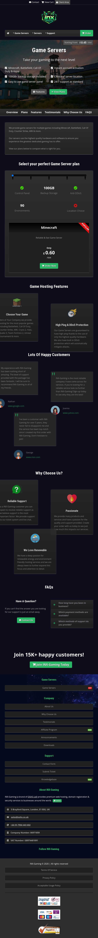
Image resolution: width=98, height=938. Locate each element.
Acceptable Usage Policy (49, 885)
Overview (12, 112)
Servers (37, 33)
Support (51, 33)
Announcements (49, 737)
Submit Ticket (49, 771)
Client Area (62, 2)
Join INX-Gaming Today (51, 665)
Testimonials (52, 112)
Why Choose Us (73, 112)
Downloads (49, 745)
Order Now (49, 265)
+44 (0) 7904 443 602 (18, 825)
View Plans (58, 91)
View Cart (47, 2)
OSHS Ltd (32, 796)
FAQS (88, 112)
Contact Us (26, 620)
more (57, 800)
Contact (34, 2)
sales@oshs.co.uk (17, 817)
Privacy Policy (49, 877)
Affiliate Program (49, 729)
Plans (24, 112)
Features (39, 91)
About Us (49, 706)
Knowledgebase (48, 779)
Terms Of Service (49, 870)
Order (86, 33)
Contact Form (49, 763)
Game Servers (22, 33)
